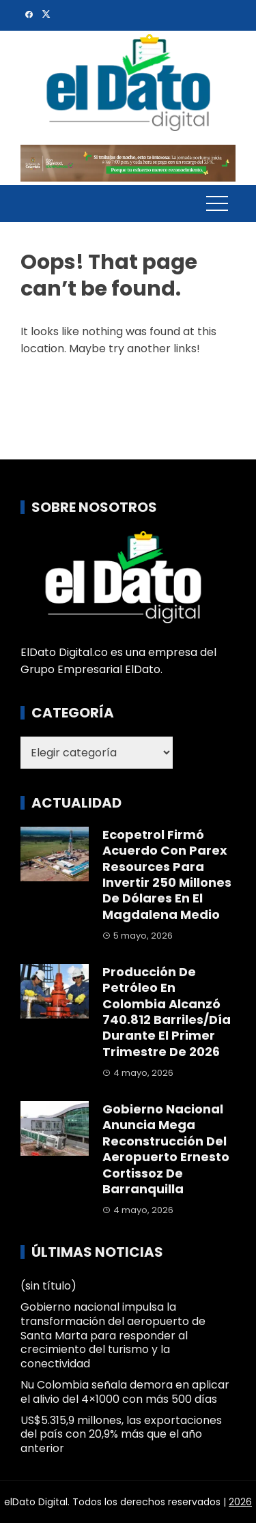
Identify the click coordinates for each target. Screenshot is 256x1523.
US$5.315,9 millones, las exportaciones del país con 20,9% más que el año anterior (121, 1434)
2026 (240, 1502)
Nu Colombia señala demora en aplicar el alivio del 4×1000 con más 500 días (124, 1392)
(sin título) (48, 1286)
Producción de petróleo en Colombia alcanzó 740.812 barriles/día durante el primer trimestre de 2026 (166, 1011)
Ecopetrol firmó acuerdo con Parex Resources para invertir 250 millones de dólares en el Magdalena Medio (166, 874)
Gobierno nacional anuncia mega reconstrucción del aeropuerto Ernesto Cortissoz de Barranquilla (165, 1148)
